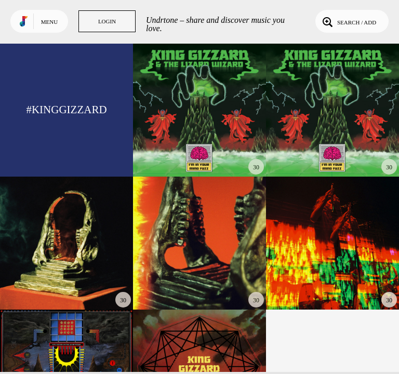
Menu (49, 22)
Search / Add (348, 21)
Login (107, 21)
